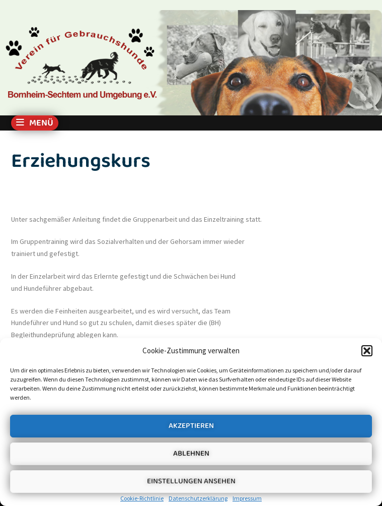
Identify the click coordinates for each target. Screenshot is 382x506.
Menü (34, 123)
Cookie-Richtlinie (142, 498)
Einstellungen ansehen (191, 481)
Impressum (247, 498)
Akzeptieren (191, 425)
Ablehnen (191, 453)
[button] (367, 351)
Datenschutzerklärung (198, 498)
